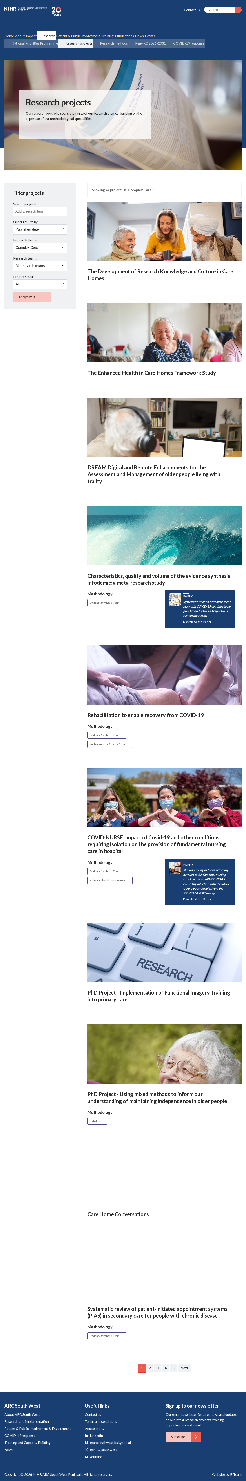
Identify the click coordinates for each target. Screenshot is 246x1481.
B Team (236, 1464)
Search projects (24, 194)
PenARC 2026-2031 (141, 34)
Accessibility (94, 1418)
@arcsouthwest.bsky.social (110, 1432)
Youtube (93, 1446)
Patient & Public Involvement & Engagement (37, 1418)
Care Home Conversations (118, 1204)
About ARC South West (22, 1404)
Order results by (25, 211)
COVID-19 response (178, 34)
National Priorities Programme (30, 34)
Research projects (73, 34)
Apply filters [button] (27, 287)
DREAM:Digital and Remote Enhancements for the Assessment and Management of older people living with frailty (153, 464)
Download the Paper (197, 611)
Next (184, 1358)
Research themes (26, 230)
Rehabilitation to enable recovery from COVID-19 (145, 705)
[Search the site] (223, 10)
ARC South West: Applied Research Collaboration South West (59, 11)
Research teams (25, 248)
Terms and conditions (101, 1411)
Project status (23, 266)
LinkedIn (96, 1425)
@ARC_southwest (103, 1439)
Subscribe (186, 1427)
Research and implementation (26, 1411)
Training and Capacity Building (27, 1432)
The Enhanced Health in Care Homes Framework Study (151, 362)
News (8, 1439)
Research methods (106, 34)
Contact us (192, 10)
